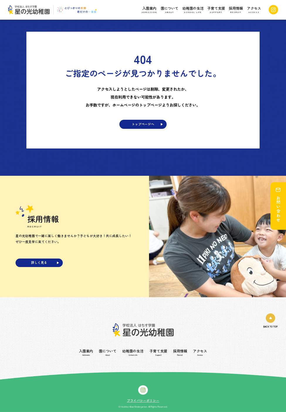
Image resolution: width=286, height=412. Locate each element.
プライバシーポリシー (143, 401)
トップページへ (143, 124)
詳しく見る (39, 262)
